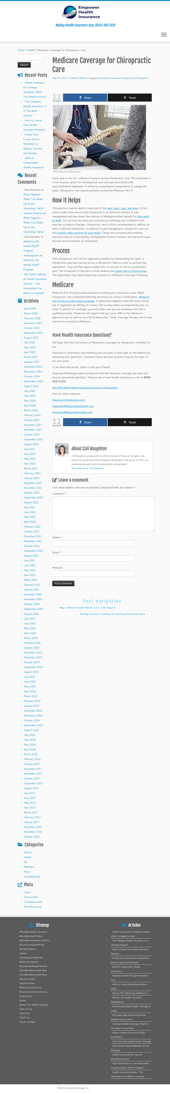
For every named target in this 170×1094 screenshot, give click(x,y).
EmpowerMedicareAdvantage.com (72, 412)
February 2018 (32, 759)
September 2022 (33, 497)
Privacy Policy (25, 996)
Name (57, 537)
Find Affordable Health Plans (33, 970)
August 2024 (31, 386)
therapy (126, 78)
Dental (27, 852)
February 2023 (32, 473)
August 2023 (31, 444)
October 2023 (32, 434)
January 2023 (31, 478)
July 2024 (29, 391)
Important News (27, 983)
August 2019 (31, 672)
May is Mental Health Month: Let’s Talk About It (86, 608)
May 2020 (30, 628)
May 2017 (30, 802)
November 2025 (33, 323)
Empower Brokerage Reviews (33, 966)
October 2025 (32, 328)
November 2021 (33, 541)
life (25, 862)
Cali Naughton (140, 78)
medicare (116, 78)
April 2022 (30, 521)
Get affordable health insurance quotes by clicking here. (85, 387)
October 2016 (32, 836)
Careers (23, 953)
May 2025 (30, 347)
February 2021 (32, 584)
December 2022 (33, 483)
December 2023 (33, 425)
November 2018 (33, 715)
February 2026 (32, 318)
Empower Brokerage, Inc (77, 1088)
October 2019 (32, 662)
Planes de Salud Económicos (33, 991)
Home (21, 50)
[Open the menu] (164, 35)
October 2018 (32, 720)
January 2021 (31, 589)
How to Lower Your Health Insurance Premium (34, 125)
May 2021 (30, 570)
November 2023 (33, 429)
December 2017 (33, 769)
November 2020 (33, 599)
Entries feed (30, 897)
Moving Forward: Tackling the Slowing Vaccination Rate (114, 614)
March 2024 (31, 410)
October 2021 (32, 546)
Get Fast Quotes (27, 979)
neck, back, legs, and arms (122, 208)
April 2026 (30, 308)
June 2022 (30, 512)
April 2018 (30, 749)
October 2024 (32, 376)
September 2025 (33, 332)
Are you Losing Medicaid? (32, 944)
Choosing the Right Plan (31, 957)
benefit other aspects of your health (79, 233)
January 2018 (31, 764)
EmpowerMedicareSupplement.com (73, 406)
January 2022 (31, 531)
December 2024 (33, 366)
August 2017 (31, 788)
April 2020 (30, 633)
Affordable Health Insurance (33, 931)
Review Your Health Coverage (33, 1004)
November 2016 (33, 831)
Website (57, 567)
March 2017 (31, 812)
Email (56, 552)
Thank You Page (27, 1021)
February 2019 (32, 701)
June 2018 (30, 739)
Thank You (24, 1013)
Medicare (29, 867)
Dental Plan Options (29, 961)
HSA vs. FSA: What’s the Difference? (129, 993)
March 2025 (31, 357)
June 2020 (30, 623)
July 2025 (29, 342)
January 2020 (31, 647)
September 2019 (33, 667)
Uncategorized (32, 876)
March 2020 (31, 638)
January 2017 (31, 822)
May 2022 (30, 517)
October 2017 (32, 778)
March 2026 (31, 313)
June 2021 (30, 565)
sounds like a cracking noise (131, 271)
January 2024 (31, 420)
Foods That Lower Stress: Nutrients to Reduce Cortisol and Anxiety (32, 144)
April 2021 (30, 575)
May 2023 (30, 458)
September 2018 (33, 725)
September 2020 (33, 609)
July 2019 (29, 676)
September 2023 (33, 439)
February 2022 (32, 526)
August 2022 (31, 502)
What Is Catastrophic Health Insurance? (33, 162)
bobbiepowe (31, 255)
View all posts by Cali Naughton (89, 468)
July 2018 (29, 735)
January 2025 (31, 362)
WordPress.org (32, 906)
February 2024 (32, 415)
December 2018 (33, 710)
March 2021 (31, 580)
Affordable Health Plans (30, 936)
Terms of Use (25, 1009)
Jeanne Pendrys (33, 213)
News (27, 871)
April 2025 (30, 352)
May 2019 (30, 686)
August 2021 (31, 555)
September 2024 (33, 381)
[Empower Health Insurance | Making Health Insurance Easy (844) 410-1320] (85, 12)
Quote (22, 1000)
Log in (27, 892)
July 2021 (29, 560)
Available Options (27, 949)
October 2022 (32, 492)
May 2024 (30, 400)
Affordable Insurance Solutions (34, 940)
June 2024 (30, 395)
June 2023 (30, 454)
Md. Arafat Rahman (35, 274)
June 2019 (30, 681)
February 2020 (32, 643)
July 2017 (29, 793)
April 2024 (30, 405)
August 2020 (31, 613)
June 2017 (30, 798)
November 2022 (33, 488)
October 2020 (32, 604)
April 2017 (30, 807)
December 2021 (33, 536)
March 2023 (31, 468)
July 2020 (29, 618)
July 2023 (29, 449)
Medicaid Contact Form (30, 987)
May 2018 (30, 744)
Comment (59, 493)
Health (31, 50)
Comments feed (33, 902)
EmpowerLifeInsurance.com (68, 400)
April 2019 (30, 691)
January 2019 (31, 706)
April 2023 (30, 463)
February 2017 (32, 817)
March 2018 (31, 754)
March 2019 (31, 696)
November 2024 (33, 371)
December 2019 (33, 652)
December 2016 (33, 827)
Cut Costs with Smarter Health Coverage (131, 1041)
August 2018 (31, 730)
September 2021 (33, 550)
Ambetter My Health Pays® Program (31, 245)
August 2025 (31, 337)
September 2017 (33, 783)
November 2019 (33, 657)
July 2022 (29, 507)
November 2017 (33, 773)
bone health (103, 78)
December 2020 (33, 594)
